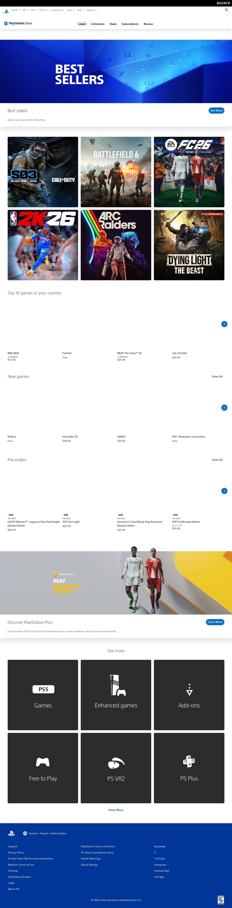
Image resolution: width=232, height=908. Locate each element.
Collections (98, 20)
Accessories (56, 10)
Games (14, 10)
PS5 (24, 10)
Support (90, 10)
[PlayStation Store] (19, 20)
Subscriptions (130, 20)
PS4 (32, 10)
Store (79, 10)
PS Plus (42, 10)
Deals (113, 20)
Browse (148, 20)
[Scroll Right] (224, 321)
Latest (82, 20)
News (69, 10)
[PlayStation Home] (6, 10)
